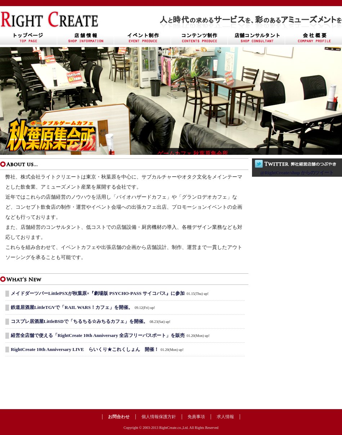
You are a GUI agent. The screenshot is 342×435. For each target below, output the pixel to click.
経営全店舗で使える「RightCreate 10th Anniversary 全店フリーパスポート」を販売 (98, 335)
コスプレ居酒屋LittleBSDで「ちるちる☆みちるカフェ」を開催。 (79, 321)
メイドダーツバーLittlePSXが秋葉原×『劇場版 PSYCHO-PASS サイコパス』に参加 (98, 293)
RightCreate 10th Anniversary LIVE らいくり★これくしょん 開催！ (85, 349)
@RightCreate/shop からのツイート (297, 172)
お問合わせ (119, 416)
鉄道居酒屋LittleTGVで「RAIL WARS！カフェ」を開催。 (72, 307)
